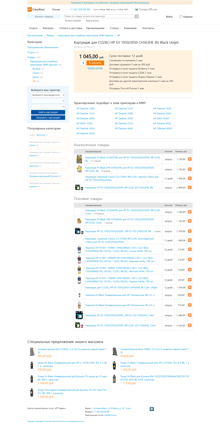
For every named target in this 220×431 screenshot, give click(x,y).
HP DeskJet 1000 (85, 108)
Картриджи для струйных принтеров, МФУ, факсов (85, 35)
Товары (50, 35)
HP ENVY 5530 (84, 123)
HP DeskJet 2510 (124, 123)
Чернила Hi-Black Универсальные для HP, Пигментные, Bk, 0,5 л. (120, 305)
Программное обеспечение (43, 47)
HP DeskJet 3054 (85, 128)
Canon (36, 72)
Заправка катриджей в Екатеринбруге (42, 421)
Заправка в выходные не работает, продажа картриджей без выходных (110, 2)
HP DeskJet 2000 (124, 113)
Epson (36, 77)
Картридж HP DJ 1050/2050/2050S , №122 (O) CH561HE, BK (118, 231)
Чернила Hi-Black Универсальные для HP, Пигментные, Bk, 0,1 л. (120, 295)
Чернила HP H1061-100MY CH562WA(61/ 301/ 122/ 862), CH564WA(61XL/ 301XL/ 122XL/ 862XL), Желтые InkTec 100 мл (119, 269)
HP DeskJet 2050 (162, 113)
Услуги (31, 52)
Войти (169, 16)
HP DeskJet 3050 (124, 118)
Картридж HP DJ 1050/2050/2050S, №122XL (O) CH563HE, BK (119, 187)
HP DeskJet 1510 (85, 113)
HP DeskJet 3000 (85, 118)
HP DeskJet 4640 (124, 128)
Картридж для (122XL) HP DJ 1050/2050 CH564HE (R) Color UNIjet (121, 287)
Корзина (187, 16)
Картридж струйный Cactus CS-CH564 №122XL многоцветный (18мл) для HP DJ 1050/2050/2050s (119, 240)
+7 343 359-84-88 (80, 9)
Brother (37, 68)
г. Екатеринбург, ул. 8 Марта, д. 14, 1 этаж (111, 408)
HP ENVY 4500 (161, 118)
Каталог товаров (44, 16)
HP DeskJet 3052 (162, 123)
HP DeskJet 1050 (162, 108)
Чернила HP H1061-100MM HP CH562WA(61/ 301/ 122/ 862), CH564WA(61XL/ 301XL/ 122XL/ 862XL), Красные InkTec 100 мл (119, 259)
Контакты (148, 28)
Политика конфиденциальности (71, 421)
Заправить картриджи (48, 117)
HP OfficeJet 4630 (162, 128)
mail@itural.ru (110, 415)
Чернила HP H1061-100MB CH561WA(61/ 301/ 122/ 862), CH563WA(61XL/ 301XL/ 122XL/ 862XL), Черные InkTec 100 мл (119, 279)
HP (118, 35)
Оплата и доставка (70, 28)
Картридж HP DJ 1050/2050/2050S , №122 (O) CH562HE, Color (119, 315)
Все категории (35, 35)
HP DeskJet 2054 (85, 133)
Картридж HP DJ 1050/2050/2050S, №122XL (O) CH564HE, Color (120, 325)
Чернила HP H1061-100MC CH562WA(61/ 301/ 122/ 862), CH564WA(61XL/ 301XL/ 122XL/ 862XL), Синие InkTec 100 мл (118, 249)
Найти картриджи (48, 112)
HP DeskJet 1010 (124, 108)
